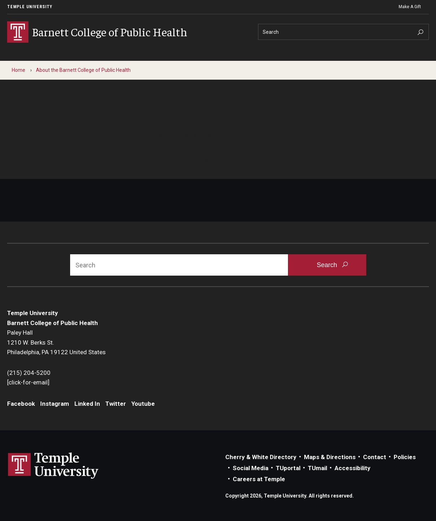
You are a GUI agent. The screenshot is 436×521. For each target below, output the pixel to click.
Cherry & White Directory (260, 457)
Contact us (165, 159)
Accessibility (353, 468)
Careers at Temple (259, 479)
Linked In (87, 403)
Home (18, 70)
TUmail (317, 468)
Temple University (29, 6)
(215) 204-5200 (29, 372)
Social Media (250, 468)
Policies (405, 457)
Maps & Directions (330, 457)
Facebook (21, 403)
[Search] (343, 32)
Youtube (143, 403)
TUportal (288, 468)
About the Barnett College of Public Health (83, 70)
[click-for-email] (28, 382)
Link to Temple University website (53, 466)
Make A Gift (410, 6)
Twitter (115, 403)
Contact (374, 457)
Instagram (54, 403)
